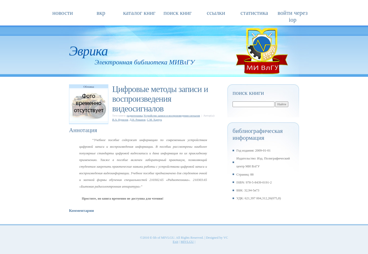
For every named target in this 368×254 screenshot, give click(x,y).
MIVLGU (187, 242)
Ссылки (216, 12)
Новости (62, 12)
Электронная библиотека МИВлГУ (144, 62)
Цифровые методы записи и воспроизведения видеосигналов (160, 98)
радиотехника (135, 115)
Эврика (88, 51)
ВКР (101, 12)
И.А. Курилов (120, 119)
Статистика (254, 12)
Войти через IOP (292, 14)
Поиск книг (178, 12)
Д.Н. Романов (137, 119)
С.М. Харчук (154, 119)
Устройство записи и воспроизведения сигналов (172, 115)
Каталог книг (139, 12)
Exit (175, 242)
